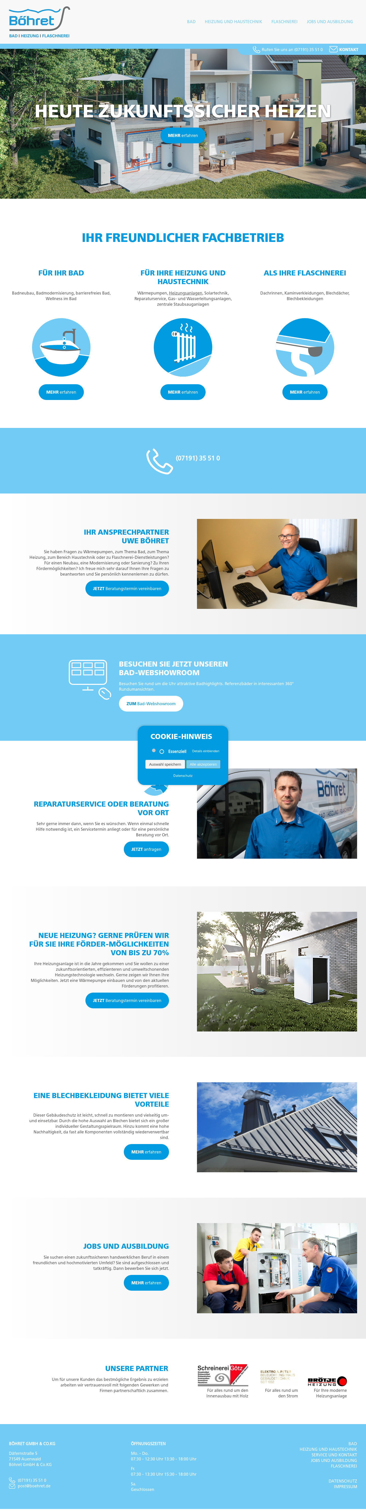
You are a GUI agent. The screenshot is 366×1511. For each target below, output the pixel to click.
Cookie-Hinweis (181, 736)
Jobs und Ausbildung (330, 22)
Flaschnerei (284, 22)
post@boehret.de (30, 1488)
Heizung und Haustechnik (233, 22)
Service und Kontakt (334, 1456)
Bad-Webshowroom (151, 705)
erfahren (183, 137)
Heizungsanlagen (185, 295)
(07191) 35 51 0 (27, 1482)
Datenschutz (343, 1483)
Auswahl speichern (165, 764)
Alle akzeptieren (203, 764)
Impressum (345, 1488)
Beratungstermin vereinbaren (127, 590)
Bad (191, 22)
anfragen (146, 851)
